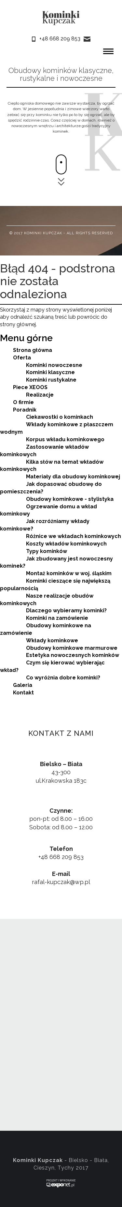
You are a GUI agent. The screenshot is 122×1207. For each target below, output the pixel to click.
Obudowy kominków (42, 70)
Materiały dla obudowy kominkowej (73, 476)
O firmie (23, 402)
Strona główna (32, 350)
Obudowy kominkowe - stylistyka (70, 499)
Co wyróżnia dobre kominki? (63, 678)
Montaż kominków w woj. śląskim (69, 573)
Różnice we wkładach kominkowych (73, 536)
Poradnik (24, 410)
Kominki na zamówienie (57, 618)
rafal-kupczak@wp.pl (61, 882)
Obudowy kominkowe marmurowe (71, 648)
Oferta (22, 358)
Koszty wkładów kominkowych (66, 544)
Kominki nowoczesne (54, 365)
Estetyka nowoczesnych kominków (72, 655)
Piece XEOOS (30, 387)
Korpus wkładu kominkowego (65, 439)
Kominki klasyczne (50, 372)
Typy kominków (46, 551)
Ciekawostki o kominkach (59, 417)
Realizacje (40, 395)
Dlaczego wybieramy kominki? (66, 610)
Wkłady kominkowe (52, 640)
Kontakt (23, 693)
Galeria (22, 685)
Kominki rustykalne (51, 380)
